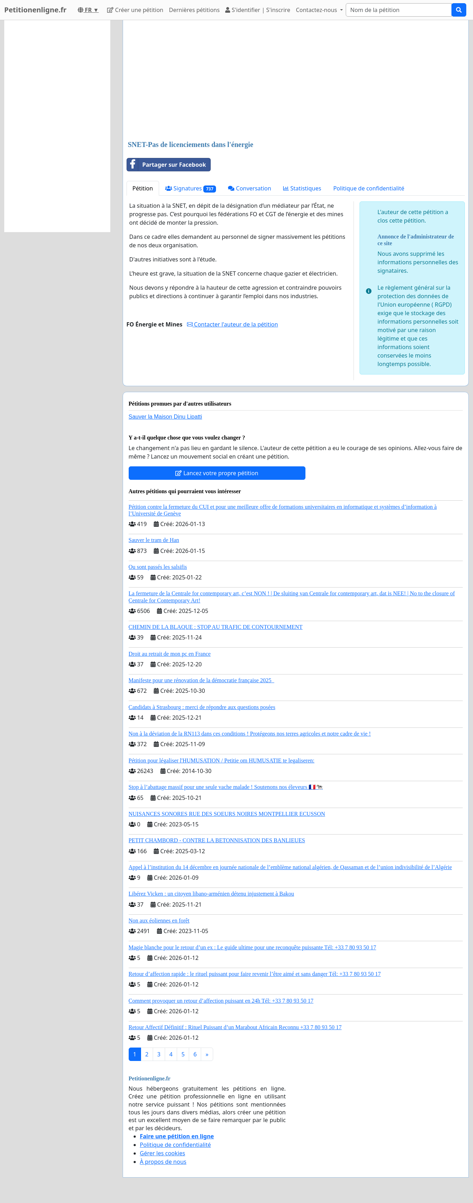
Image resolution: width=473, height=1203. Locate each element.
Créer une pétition (135, 10)
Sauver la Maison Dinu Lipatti (165, 417)
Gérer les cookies (162, 1153)
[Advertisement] (296, 80)
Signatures (190, 188)
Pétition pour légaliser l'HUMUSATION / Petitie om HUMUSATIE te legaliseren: (222, 760)
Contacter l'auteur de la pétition (232, 324)
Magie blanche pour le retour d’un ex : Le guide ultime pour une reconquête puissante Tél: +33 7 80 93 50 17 (252, 947)
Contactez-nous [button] (317, 10)
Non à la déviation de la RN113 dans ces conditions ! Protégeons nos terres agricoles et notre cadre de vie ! (250, 734)
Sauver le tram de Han (154, 540)
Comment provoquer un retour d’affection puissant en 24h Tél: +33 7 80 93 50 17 (221, 1001)
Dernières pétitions (194, 10)
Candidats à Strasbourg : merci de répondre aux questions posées (202, 707)
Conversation (249, 188)
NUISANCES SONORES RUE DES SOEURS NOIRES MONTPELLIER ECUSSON (227, 814)
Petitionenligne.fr (35, 9)
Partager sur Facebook (166, 164)
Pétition (143, 188)
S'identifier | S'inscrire (257, 10)
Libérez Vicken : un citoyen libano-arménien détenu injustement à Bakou (211, 894)
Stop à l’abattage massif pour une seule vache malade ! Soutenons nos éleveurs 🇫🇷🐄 (226, 787)
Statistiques (302, 188)
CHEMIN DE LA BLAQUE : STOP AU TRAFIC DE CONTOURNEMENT (216, 627)
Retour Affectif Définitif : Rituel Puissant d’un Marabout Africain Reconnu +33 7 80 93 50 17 (235, 1027)
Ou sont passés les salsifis (158, 567)
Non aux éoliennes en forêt (159, 921)
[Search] (399, 10)
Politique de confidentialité (368, 188)
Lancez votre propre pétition (216, 473)
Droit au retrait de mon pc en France (170, 654)
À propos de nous (163, 1162)
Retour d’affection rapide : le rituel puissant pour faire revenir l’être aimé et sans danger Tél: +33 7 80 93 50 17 (255, 974)
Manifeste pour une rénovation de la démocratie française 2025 (201, 680)
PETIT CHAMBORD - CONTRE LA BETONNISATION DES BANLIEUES (217, 840)
